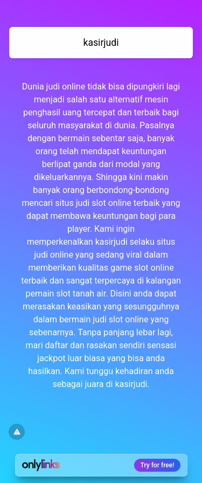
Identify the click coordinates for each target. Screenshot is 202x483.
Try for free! (158, 465)
